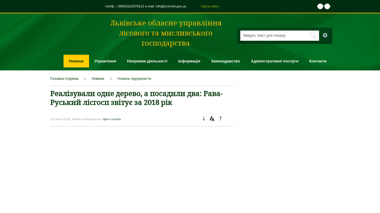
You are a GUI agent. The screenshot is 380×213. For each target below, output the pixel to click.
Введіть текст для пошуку (264, 35)
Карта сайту (210, 6)
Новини (76, 61)
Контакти (318, 61)
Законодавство (225, 61)
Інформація (189, 61)
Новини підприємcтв (134, 79)
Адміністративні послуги (274, 61)
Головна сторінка (64, 79)
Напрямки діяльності (147, 61)
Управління (105, 61)
